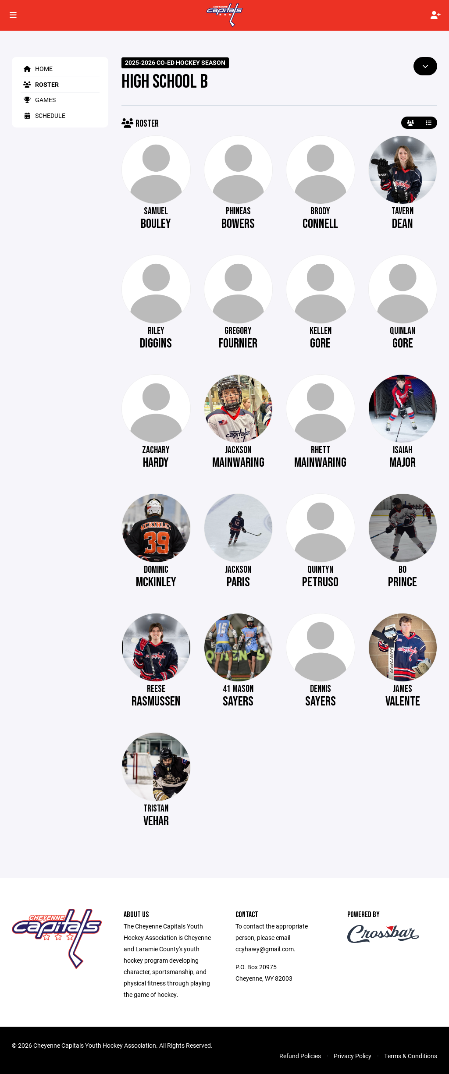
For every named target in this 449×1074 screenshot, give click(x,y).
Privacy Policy (352, 1056)
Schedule (43, 115)
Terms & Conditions (410, 1056)
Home (37, 68)
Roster (40, 84)
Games (38, 100)
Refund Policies (300, 1056)
